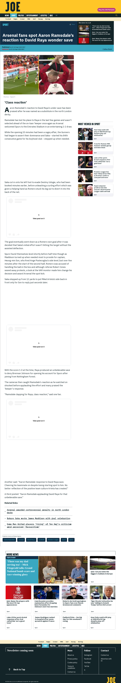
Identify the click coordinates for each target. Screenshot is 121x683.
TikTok (86, 663)
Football (8, 19)
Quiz (51, 15)
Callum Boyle (107, 49)
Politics (21, 15)
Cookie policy (72, 660)
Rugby (15, 19)
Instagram (88, 652)
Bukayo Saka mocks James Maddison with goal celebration (30, 516)
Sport (13, 15)
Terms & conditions (71, 664)
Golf (34, 19)
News (7, 15)
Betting (47, 19)
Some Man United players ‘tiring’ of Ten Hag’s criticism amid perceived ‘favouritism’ (35, 522)
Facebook (87, 656)
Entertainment (32, 15)
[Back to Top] (9, 666)
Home (6, 97)
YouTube (87, 660)
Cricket (22, 19)
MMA (28, 19)
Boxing (40, 19)
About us (71, 652)
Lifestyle (43, 15)
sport (12, 97)
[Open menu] (56, 15)
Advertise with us (106, 657)
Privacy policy (73, 656)
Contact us (72, 669)
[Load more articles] (60, 633)
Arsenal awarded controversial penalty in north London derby (31, 510)
